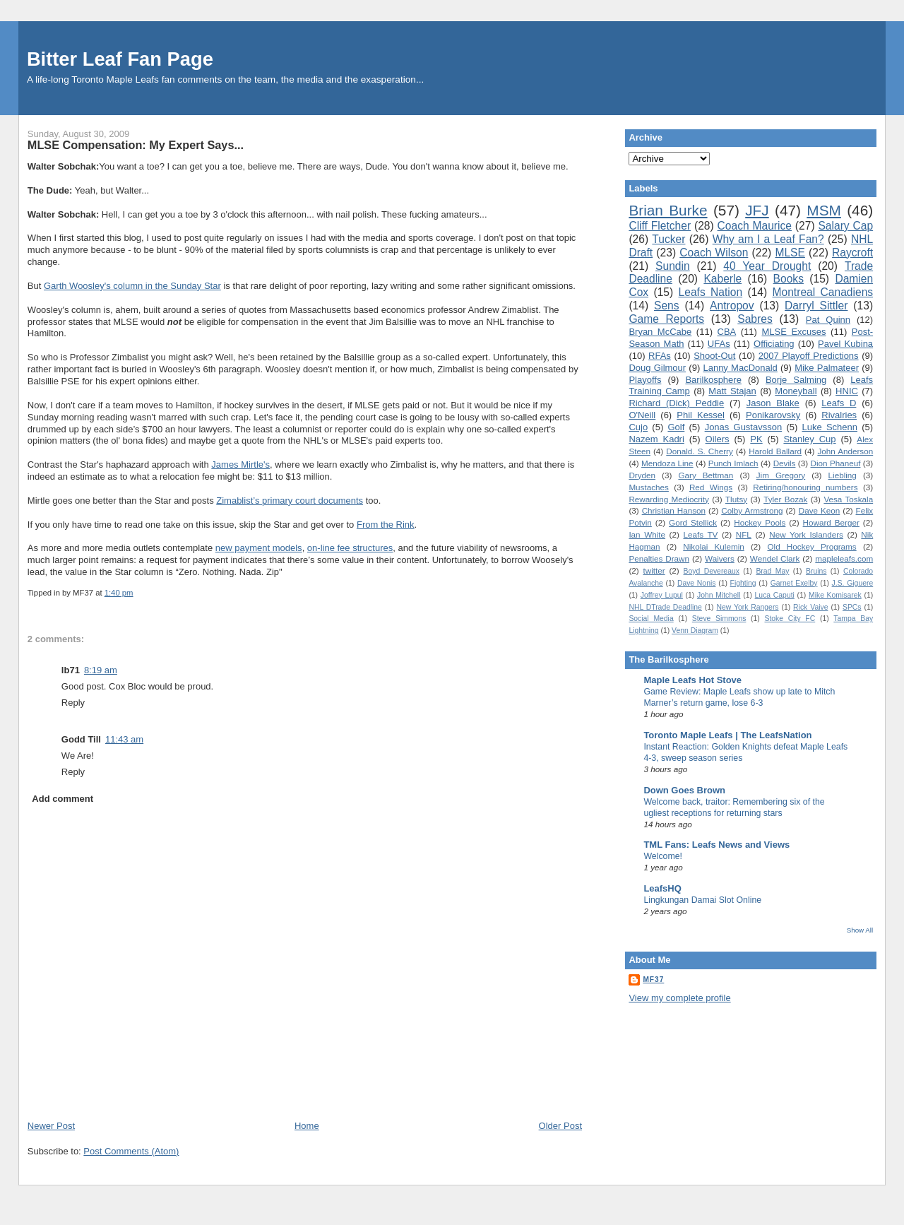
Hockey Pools (759, 522)
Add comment (62, 798)
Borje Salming (796, 379)
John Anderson (845, 451)
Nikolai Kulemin (713, 546)
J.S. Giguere (853, 583)
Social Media (651, 618)
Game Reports (666, 319)
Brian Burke (668, 210)
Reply (73, 702)
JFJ (757, 210)
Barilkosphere (713, 379)
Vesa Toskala (848, 499)
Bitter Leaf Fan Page (120, 59)
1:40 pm (119, 592)
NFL (743, 534)
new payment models (258, 548)
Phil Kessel (701, 415)
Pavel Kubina (845, 343)
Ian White (647, 534)
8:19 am (100, 670)
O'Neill (642, 415)
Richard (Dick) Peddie (676, 403)
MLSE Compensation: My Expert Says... (136, 144)
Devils (784, 463)
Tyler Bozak (785, 499)
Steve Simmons (719, 618)
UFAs (719, 343)
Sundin (672, 266)
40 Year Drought (767, 266)
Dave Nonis (696, 583)
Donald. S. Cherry (699, 451)
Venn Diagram (695, 630)
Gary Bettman (705, 475)
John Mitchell (718, 595)
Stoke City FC (789, 618)
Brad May (772, 571)
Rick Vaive (810, 607)
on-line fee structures (350, 548)
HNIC (846, 391)
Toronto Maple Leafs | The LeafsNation (727, 735)
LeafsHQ (662, 888)
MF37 (653, 979)
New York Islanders (806, 534)
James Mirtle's (240, 464)
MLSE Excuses (793, 331)
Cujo (638, 427)
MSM (824, 210)
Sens (666, 306)
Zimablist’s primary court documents (289, 500)
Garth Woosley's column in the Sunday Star (132, 285)
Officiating (774, 343)
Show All (860, 930)
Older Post (560, 1125)
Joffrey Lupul (662, 595)
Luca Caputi (775, 595)
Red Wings (710, 487)
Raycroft (852, 253)
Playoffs (645, 379)
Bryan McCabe (660, 331)
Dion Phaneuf (836, 463)
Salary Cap (845, 226)
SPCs (852, 607)
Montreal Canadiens (823, 292)
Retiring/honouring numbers (805, 487)
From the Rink (386, 524)
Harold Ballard (775, 451)
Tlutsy (736, 499)
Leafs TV (700, 534)
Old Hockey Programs (811, 546)
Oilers (718, 439)
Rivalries (839, 415)
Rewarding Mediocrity (669, 499)
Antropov (732, 306)
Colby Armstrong (752, 510)
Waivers (719, 558)
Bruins (816, 571)
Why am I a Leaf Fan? (768, 239)
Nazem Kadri (656, 439)
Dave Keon (819, 510)
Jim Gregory (780, 475)
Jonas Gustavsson (744, 427)
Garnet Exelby (794, 583)
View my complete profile (679, 998)
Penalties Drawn (659, 558)
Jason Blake (773, 403)
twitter (654, 570)
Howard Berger (831, 522)
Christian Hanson (674, 510)
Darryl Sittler (816, 306)
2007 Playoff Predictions (809, 355)
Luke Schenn (830, 427)
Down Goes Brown (684, 790)
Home (307, 1125)
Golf (675, 427)
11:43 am (124, 739)
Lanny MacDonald (740, 367)
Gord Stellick (693, 522)
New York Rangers (747, 607)
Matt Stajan (732, 391)
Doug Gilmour (657, 367)
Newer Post (51, 1125)
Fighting (743, 583)
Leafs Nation (711, 292)
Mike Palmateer (827, 367)
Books (788, 279)
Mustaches (649, 487)
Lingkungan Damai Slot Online (702, 900)
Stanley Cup (809, 439)
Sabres (754, 319)
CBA (727, 331)
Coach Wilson (713, 253)
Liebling (842, 475)
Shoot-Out (714, 355)
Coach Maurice (755, 226)
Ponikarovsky (773, 415)
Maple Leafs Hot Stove (692, 680)
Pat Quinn (828, 319)
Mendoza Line (667, 463)
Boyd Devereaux (711, 571)
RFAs (659, 355)
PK (756, 439)
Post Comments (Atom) (131, 1151)
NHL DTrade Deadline (665, 607)
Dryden (642, 475)
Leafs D (838, 403)
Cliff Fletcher (660, 226)
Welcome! (662, 856)
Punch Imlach (733, 463)
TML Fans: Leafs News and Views (716, 844)
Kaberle (722, 279)
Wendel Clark (775, 558)
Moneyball (795, 391)
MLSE (789, 253)
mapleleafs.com (844, 558)
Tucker (668, 239)
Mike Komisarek (835, 595)
